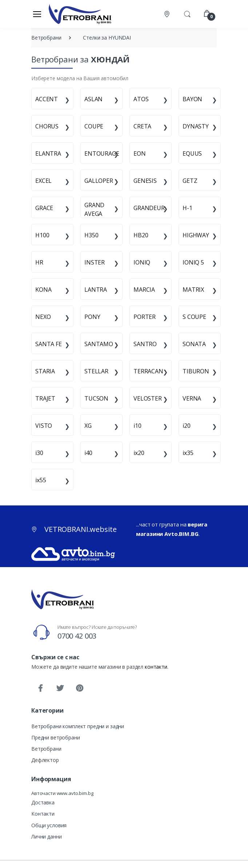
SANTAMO (98, 344)
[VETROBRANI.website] (80, 14)
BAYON (192, 99)
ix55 (40, 480)
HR (39, 262)
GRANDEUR (149, 208)
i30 (39, 453)
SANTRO (145, 344)
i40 (88, 453)
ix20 (138, 453)
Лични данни (46, 836)
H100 (42, 235)
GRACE (44, 208)
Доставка (43, 802)
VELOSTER (147, 398)
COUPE (93, 126)
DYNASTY (196, 126)
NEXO (43, 317)
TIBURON (196, 371)
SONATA (194, 344)
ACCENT (46, 99)
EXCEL (43, 181)
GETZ (190, 181)
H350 (91, 235)
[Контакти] (168, 14)
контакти (156, 666)
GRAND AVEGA (94, 209)
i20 (187, 426)
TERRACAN (148, 371)
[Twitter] (60, 688)
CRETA (142, 126)
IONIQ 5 (193, 262)
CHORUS (47, 126)
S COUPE (194, 317)
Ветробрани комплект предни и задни (77, 726)
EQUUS (192, 153)
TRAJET (45, 398)
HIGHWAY (196, 235)
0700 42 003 (76, 636)
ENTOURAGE (101, 153)
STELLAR (96, 371)
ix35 (188, 453)
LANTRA (95, 290)
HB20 (140, 235)
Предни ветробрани (55, 737)
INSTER (94, 262)
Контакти (43, 813)
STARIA (45, 371)
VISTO (43, 426)
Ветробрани (46, 748)
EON (139, 153)
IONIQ (141, 262)
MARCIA (144, 290)
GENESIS (145, 181)
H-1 (187, 208)
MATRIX (193, 290)
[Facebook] (40, 688)
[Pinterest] (80, 688)
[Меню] (37, 14)
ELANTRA (48, 153)
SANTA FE (48, 344)
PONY (92, 317)
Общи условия (49, 825)
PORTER (144, 317)
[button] (187, 13)
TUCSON (96, 398)
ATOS (140, 99)
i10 (137, 426)
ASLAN (93, 99)
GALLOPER (98, 181)
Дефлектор (45, 760)
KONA (43, 290)
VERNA (192, 398)
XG (88, 426)
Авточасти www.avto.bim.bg (62, 793)
